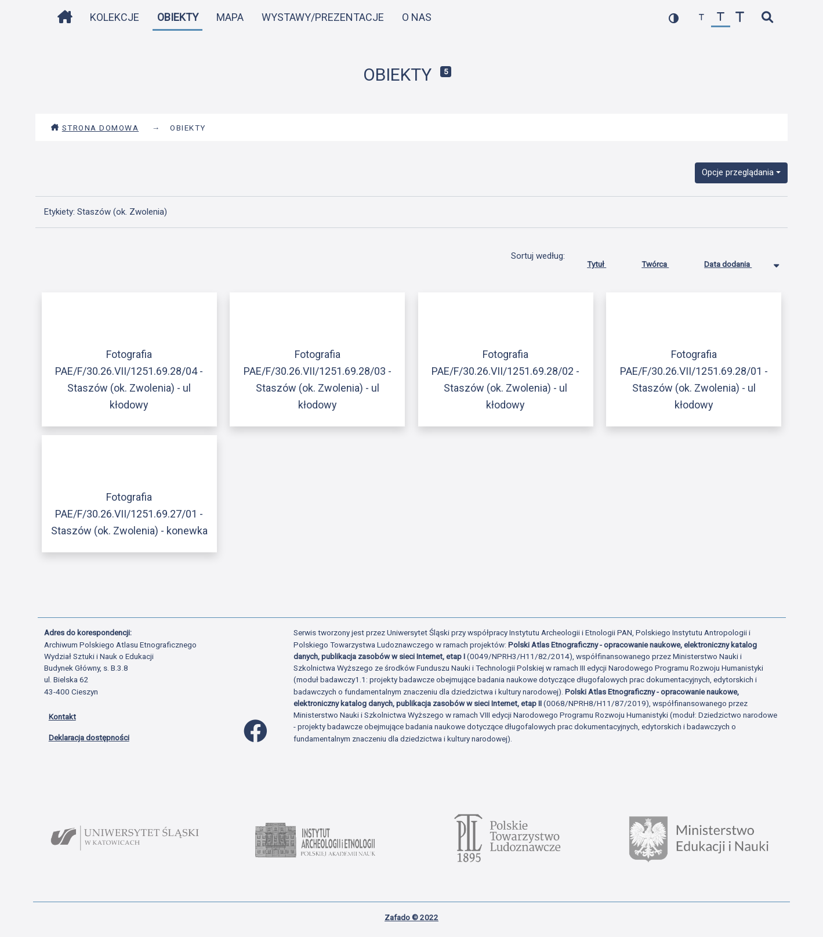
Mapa (230, 17)
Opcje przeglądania (738, 172)
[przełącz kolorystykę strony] (673, 17)
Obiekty (177, 17)
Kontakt (62, 716)
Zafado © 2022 (411, 917)
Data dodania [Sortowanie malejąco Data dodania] (736, 262)
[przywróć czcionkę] (720, 17)
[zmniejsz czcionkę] (701, 17)
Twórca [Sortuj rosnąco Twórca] (663, 262)
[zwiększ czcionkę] (739, 17)
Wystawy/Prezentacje (323, 17)
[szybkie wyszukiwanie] (767, 17)
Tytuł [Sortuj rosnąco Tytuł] (605, 262)
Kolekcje (114, 17)
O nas (417, 17)
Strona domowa (95, 127)
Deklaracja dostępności (89, 737)
